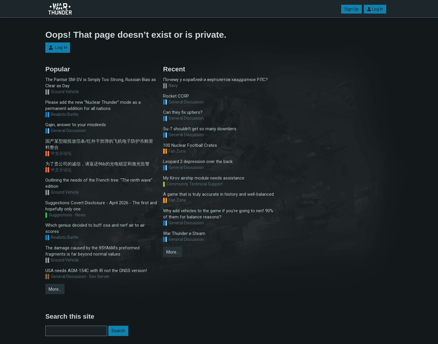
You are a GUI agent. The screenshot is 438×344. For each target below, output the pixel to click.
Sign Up (351, 9)
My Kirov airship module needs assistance (203, 178)
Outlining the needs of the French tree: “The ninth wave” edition (98, 183)
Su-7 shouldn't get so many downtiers (199, 128)
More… (55, 289)
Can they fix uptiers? (183, 112)
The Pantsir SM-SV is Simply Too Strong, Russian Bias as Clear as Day (100, 82)
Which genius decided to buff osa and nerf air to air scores (95, 228)
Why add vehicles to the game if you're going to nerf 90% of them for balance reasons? (218, 214)
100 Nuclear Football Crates (190, 145)
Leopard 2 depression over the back (198, 161)
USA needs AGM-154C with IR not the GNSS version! (96, 270)
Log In (375, 9)
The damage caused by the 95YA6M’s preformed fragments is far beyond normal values (92, 251)
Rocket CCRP (176, 96)
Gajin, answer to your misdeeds (75, 124)
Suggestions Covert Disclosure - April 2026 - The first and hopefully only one (101, 206)
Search (118, 330)
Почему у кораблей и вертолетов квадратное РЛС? (215, 79)
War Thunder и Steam (184, 233)
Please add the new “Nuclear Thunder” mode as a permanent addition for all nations (93, 105)
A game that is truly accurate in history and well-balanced (218, 194)
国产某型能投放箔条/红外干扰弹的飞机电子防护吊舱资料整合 (99, 144)
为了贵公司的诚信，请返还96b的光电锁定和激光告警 (97, 164)
